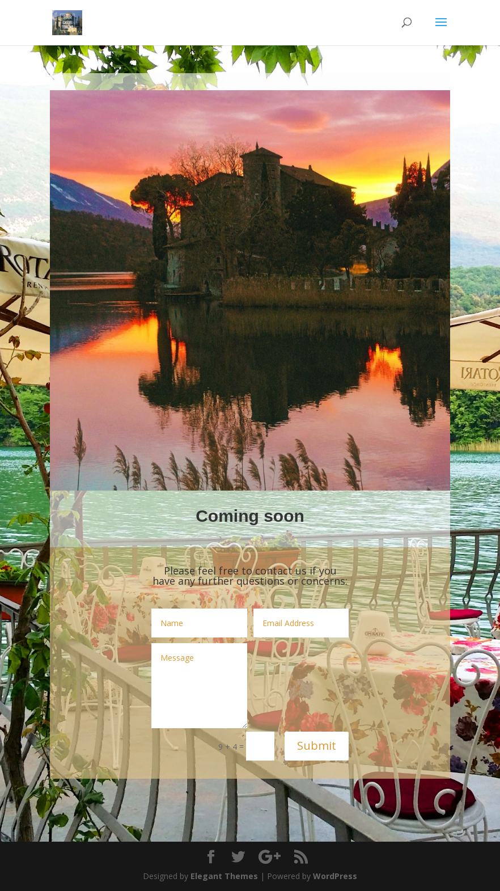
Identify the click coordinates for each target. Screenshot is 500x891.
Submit (316, 745)
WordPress (335, 876)
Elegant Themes (224, 876)
